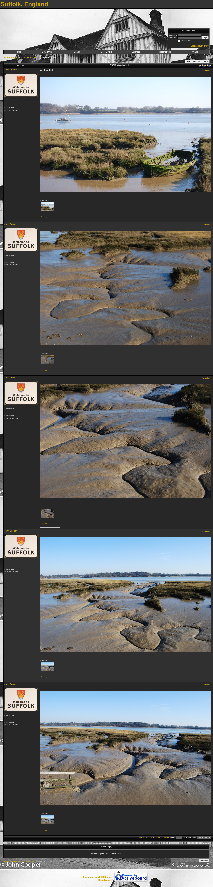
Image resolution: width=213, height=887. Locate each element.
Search (77, 52)
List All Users (47, 52)
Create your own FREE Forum (97, 877)
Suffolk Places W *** (31, 57)
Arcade (195, 52)
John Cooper (10, 70)
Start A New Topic (194, 61)
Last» (166, 837)
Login (205, 38)
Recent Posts (165, 52)
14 (159, 837)
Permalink (206, 70)
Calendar (136, 52)
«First (142, 837)
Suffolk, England (11, 57)
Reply (206, 61)
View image (44, 217)
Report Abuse (105, 880)
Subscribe (204, 861)
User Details (106, 52)
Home (18, 52)
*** (210, 840)
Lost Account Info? (199, 46)
